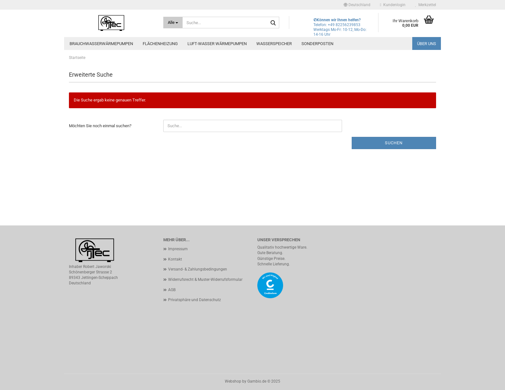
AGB (172, 290)
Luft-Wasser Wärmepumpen (217, 43)
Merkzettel (425, 5)
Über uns (426, 43)
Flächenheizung (160, 43)
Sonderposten (317, 43)
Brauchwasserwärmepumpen (101, 43)
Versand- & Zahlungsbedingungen (197, 269)
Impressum (178, 249)
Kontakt (175, 259)
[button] (357, 5)
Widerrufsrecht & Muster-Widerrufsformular (205, 279)
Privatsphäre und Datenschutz (194, 300)
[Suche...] (173, 22)
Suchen (394, 142)
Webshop (233, 381)
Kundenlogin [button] (392, 5)
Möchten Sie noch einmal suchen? (100, 125)
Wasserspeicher (274, 43)
